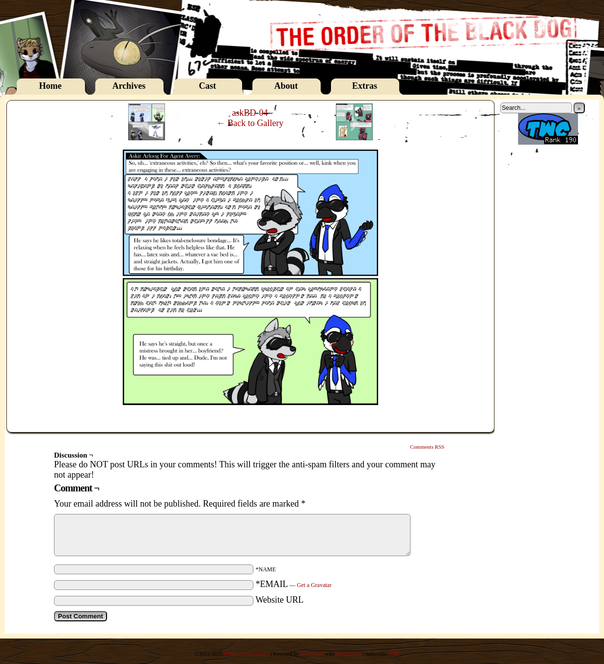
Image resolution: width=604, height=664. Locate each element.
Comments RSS (427, 447)
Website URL (279, 600)
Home (50, 86)
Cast (207, 86)
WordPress (311, 654)
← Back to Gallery (250, 123)
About (286, 86)
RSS (394, 654)
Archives (129, 86)
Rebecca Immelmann (247, 654)
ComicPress (349, 654)
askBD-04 (250, 113)
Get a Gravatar (314, 585)
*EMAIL (294, 584)
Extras (364, 86)
